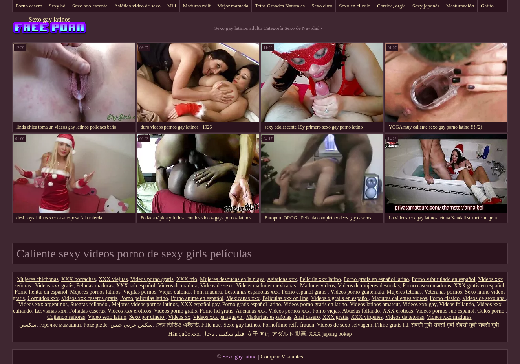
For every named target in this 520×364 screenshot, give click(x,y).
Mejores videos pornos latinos (145, 304)
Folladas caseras (87, 311)
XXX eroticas (398, 311)
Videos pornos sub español (445, 311)
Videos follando (456, 304)
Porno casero (29, 6)
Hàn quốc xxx (184, 334)
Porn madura (208, 292)
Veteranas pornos (443, 292)
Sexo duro (321, 6)
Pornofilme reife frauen (288, 325)
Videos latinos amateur (375, 304)
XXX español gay (199, 304)
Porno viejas (326, 311)
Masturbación (460, 6)
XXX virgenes (367, 317)
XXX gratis (335, 317)
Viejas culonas (174, 292)
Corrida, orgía (391, 6)
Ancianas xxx (251, 311)
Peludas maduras (94, 286)
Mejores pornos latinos (95, 292)
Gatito (487, 6)
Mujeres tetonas (404, 292)
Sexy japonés (425, 6)
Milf (171, 6)
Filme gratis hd (391, 325)
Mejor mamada (232, 6)
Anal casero (307, 317)
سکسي (28, 325)
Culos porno (491, 311)
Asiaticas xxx (282, 279)
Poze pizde (96, 325)
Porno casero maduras (427, 286)
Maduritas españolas (268, 317)
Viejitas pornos (139, 292)
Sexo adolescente (90, 6)
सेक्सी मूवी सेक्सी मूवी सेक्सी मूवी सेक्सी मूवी (455, 325)
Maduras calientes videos (399, 298)
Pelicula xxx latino (320, 279)
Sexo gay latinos (49, 19)
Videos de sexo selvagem (344, 325)
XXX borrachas (78, 279)
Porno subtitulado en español (443, 279)
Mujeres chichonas (37, 279)
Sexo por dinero (147, 317)
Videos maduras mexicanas (266, 286)
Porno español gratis (305, 292)
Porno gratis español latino (251, 304)
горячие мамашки (60, 325)
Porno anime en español (197, 298)
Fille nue (211, 325)
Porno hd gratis (216, 311)
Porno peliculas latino (144, 298)
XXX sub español (136, 286)
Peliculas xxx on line (285, 298)
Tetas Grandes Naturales (280, 6)
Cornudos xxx (43, 298)
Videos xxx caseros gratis (89, 298)
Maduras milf (197, 6)
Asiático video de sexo (137, 6)
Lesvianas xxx (50, 311)
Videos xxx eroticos (129, 311)
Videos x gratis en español (340, 298)
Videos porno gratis (152, 279)
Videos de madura (178, 286)
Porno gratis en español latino (376, 279)
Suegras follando (89, 304)
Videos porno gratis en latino (315, 304)
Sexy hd (57, 6)
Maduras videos (317, 286)
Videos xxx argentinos (43, 304)
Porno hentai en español (41, 292)
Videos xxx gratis (54, 286)
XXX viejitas (113, 279)
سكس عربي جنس (131, 325)
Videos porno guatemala (357, 292)
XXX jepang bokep (330, 334)
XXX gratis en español (479, 286)
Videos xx (179, 317)
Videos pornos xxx (289, 311)
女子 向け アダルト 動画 (276, 334)
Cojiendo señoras (66, 317)
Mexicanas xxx (243, 298)
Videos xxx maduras (449, 317)
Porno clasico (445, 298)
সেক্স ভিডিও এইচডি (177, 325)
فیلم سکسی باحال (223, 334)
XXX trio (186, 279)
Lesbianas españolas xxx (252, 292)
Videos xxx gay (419, 304)
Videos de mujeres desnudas (369, 286)
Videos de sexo (217, 286)
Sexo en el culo (354, 6)
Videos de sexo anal (484, 298)
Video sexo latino (107, 317)
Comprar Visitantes (281, 357)
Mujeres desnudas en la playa (232, 279)
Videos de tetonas (404, 317)
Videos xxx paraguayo (218, 317)
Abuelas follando (361, 311)
